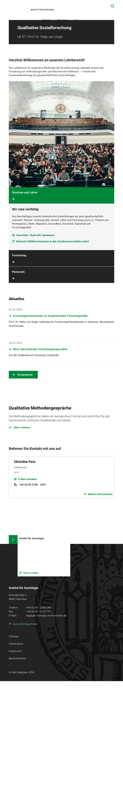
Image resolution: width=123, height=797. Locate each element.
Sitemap (13, 636)
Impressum (15, 651)
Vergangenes (25, 374)
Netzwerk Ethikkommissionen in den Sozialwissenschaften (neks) (52, 241)
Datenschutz (16, 643)
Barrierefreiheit (17, 658)
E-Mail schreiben (27, 479)
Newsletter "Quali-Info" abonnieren (35, 235)
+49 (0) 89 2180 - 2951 (32, 484)
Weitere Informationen (100, 494)
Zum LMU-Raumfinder (25, 624)
